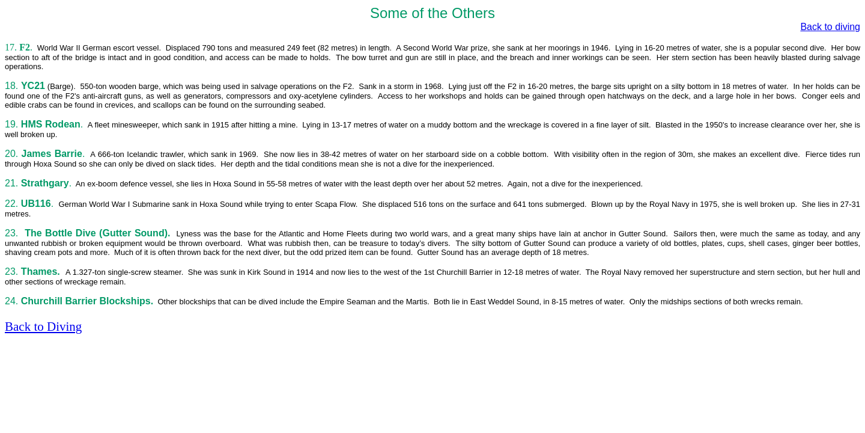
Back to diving (830, 27)
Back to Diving (43, 326)
